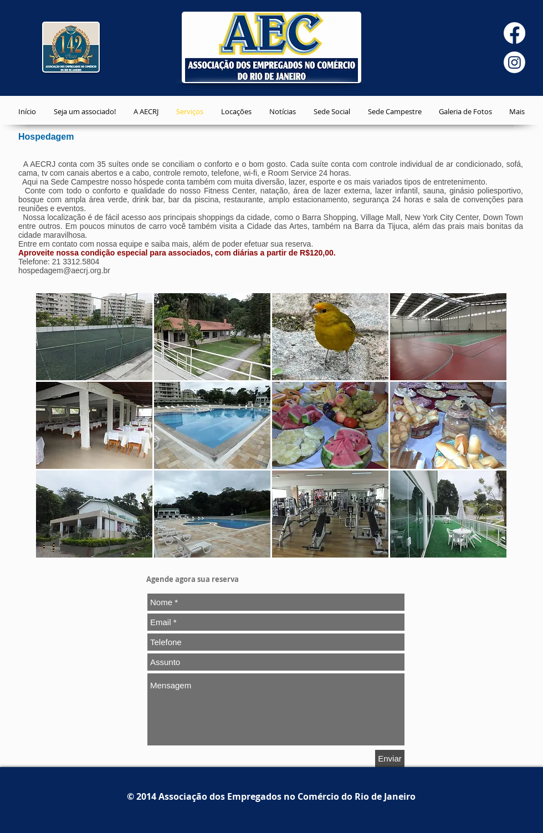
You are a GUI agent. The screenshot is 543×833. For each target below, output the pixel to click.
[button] (94, 336)
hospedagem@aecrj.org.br (64, 270)
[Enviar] (389, 758)
